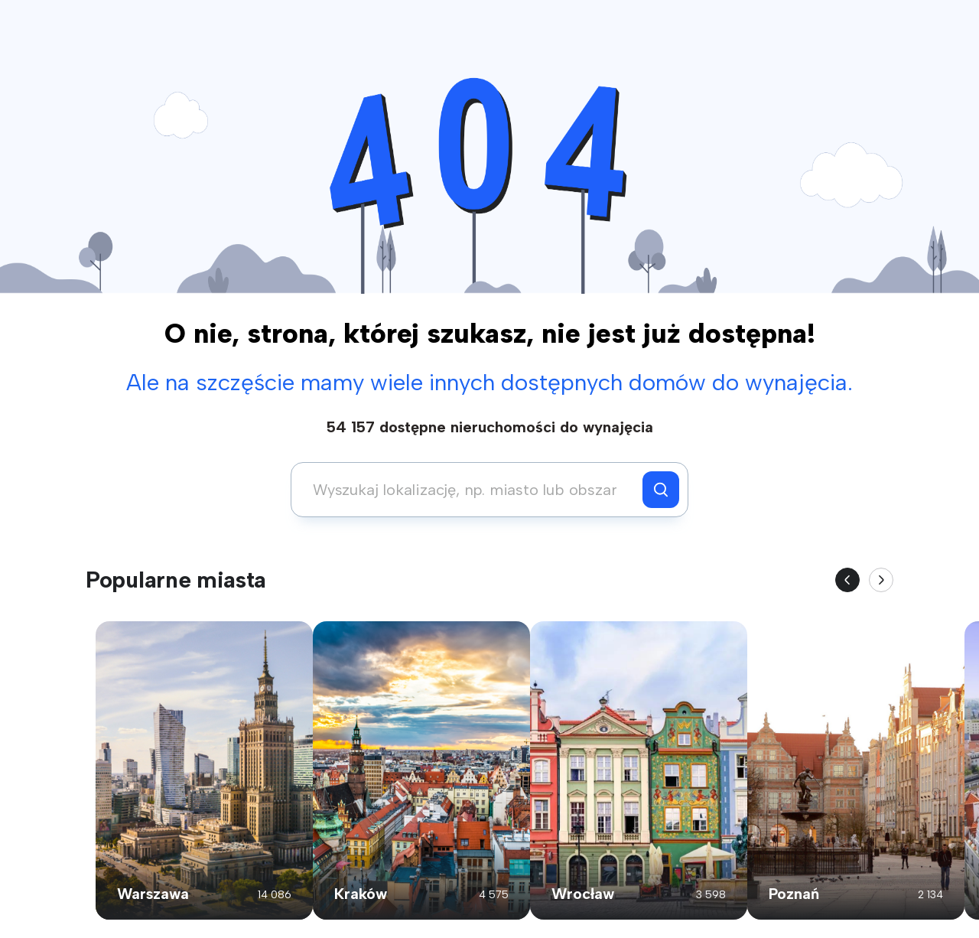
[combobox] (471, 489)
